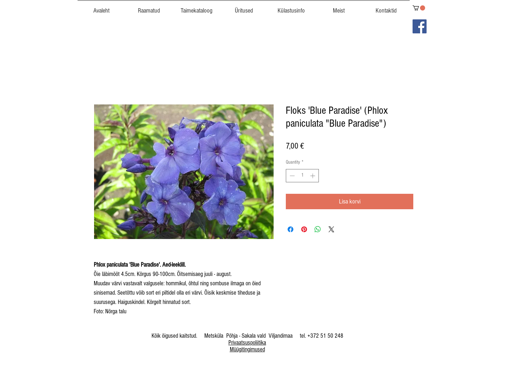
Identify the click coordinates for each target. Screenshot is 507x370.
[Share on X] (331, 229)
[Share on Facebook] (290, 229)
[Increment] (313, 175)
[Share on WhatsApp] (317, 229)
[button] (196, 7)
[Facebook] (420, 26)
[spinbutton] (302, 175)
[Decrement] (291, 175)
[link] (419, 7)
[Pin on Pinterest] (304, 229)
